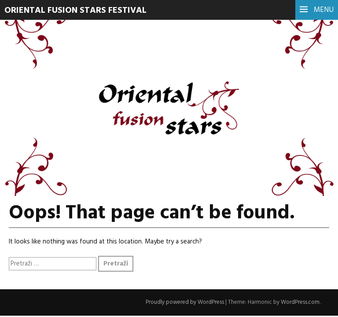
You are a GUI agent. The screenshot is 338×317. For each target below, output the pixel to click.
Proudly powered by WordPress (185, 302)
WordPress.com (300, 302)
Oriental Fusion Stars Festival (75, 11)
